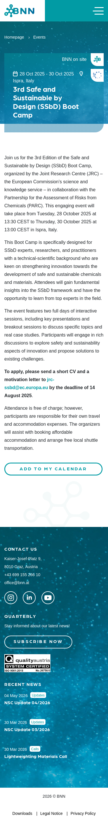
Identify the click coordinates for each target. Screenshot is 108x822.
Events (39, 37)
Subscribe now (38, 641)
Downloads (22, 813)
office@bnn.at (16, 582)
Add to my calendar (53, 468)
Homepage (14, 37)
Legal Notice (51, 813)
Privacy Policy (83, 813)
